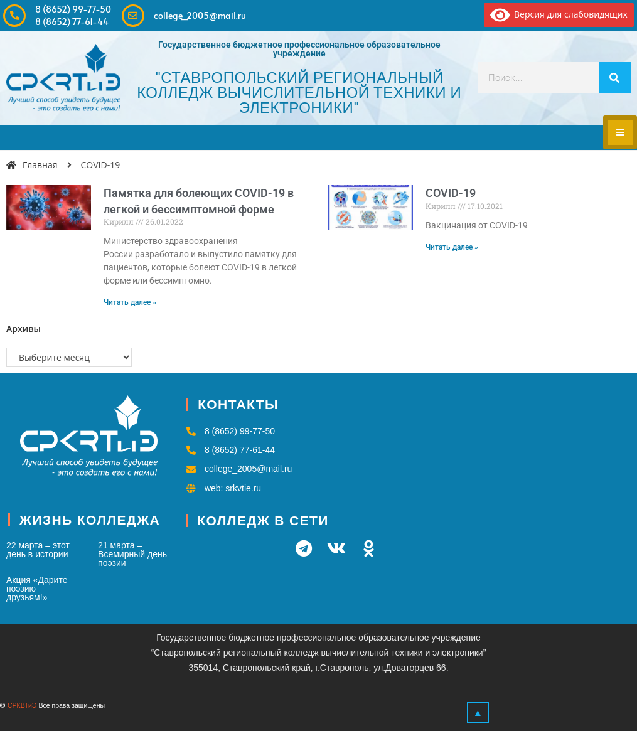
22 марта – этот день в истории (38, 549)
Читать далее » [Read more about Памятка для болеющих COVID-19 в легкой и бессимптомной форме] (130, 302)
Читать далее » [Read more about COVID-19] (452, 247)
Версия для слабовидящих (559, 14)
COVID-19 (451, 193)
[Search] (615, 77)
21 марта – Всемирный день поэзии (132, 554)
